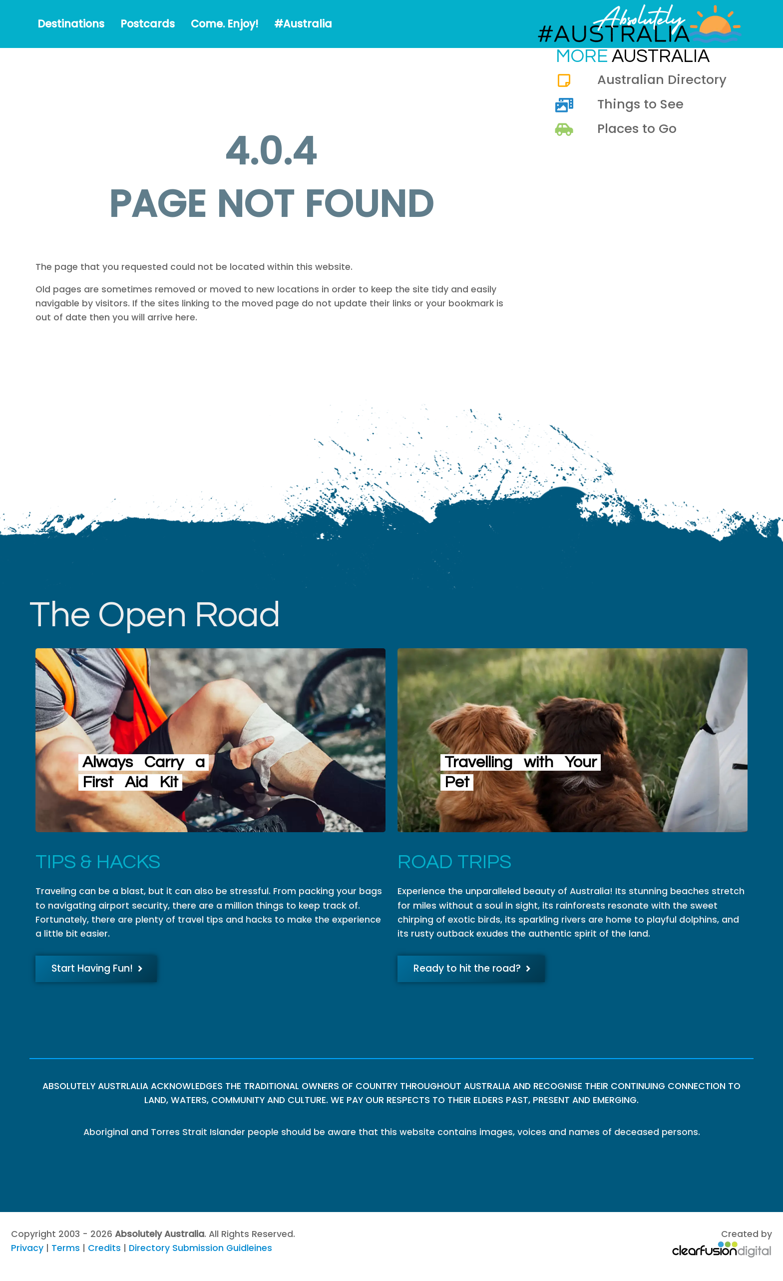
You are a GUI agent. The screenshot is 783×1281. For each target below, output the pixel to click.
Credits (104, 1248)
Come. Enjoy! (224, 23)
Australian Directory (662, 79)
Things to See (640, 104)
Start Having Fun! (97, 968)
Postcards (147, 23)
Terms (65, 1248)
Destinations (70, 23)
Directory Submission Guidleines (200, 1248)
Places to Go (637, 128)
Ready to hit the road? (472, 968)
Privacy (27, 1248)
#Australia (303, 23)
